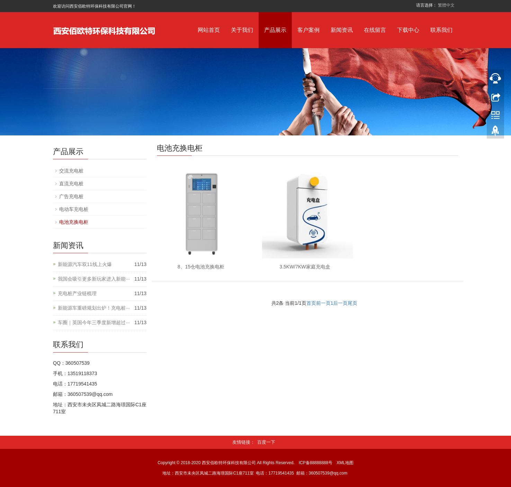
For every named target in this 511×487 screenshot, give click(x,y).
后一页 (340, 303)
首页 (311, 303)
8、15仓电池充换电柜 (201, 266)
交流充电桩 (71, 171)
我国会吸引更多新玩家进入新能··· (94, 279)
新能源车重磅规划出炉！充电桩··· (94, 308)
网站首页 (209, 30)
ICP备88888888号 (315, 462)
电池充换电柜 (73, 222)
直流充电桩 (71, 183)
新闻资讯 (342, 30)
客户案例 (308, 30)
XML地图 (345, 462)
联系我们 (441, 30)
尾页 (352, 303)
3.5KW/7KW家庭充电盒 (304, 266)
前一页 (323, 303)
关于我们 (242, 30)
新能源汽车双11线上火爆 (85, 264)
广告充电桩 (71, 196)
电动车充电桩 (73, 209)
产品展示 (275, 30)
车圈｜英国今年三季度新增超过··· (94, 322)
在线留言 (375, 30)
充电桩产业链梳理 (77, 293)
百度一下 (266, 442)
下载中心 (408, 30)
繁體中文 (446, 5)
